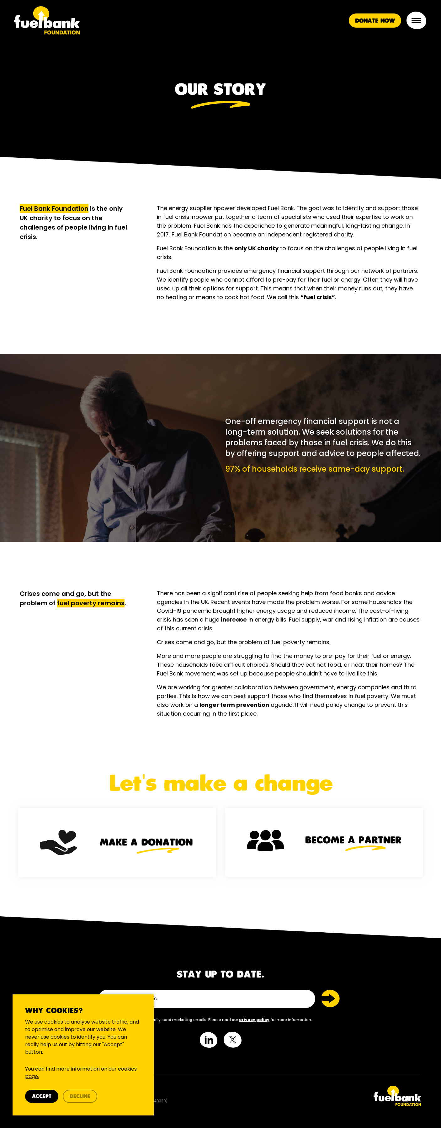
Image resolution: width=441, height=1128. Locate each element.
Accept (41, 1096)
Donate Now (375, 21)
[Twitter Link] (323, 1096)
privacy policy (254, 1019)
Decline (80, 1096)
